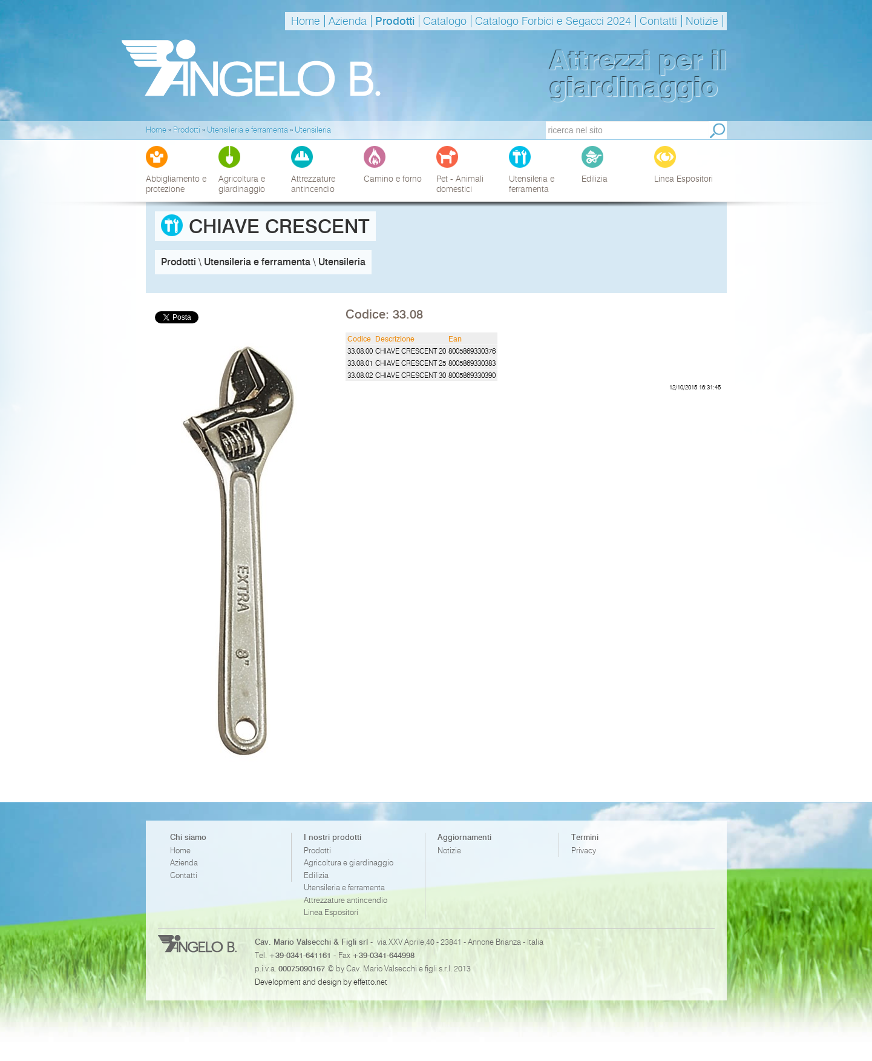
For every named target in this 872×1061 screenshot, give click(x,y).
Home (305, 21)
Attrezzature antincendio (345, 900)
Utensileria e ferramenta (344, 887)
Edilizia (316, 875)
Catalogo (445, 21)
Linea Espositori (331, 912)
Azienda (348, 21)
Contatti (658, 21)
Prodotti (395, 21)
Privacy (583, 850)
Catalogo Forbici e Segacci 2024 (553, 21)
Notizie (702, 21)
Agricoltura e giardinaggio (348, 862)
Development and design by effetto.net (321, 982)
